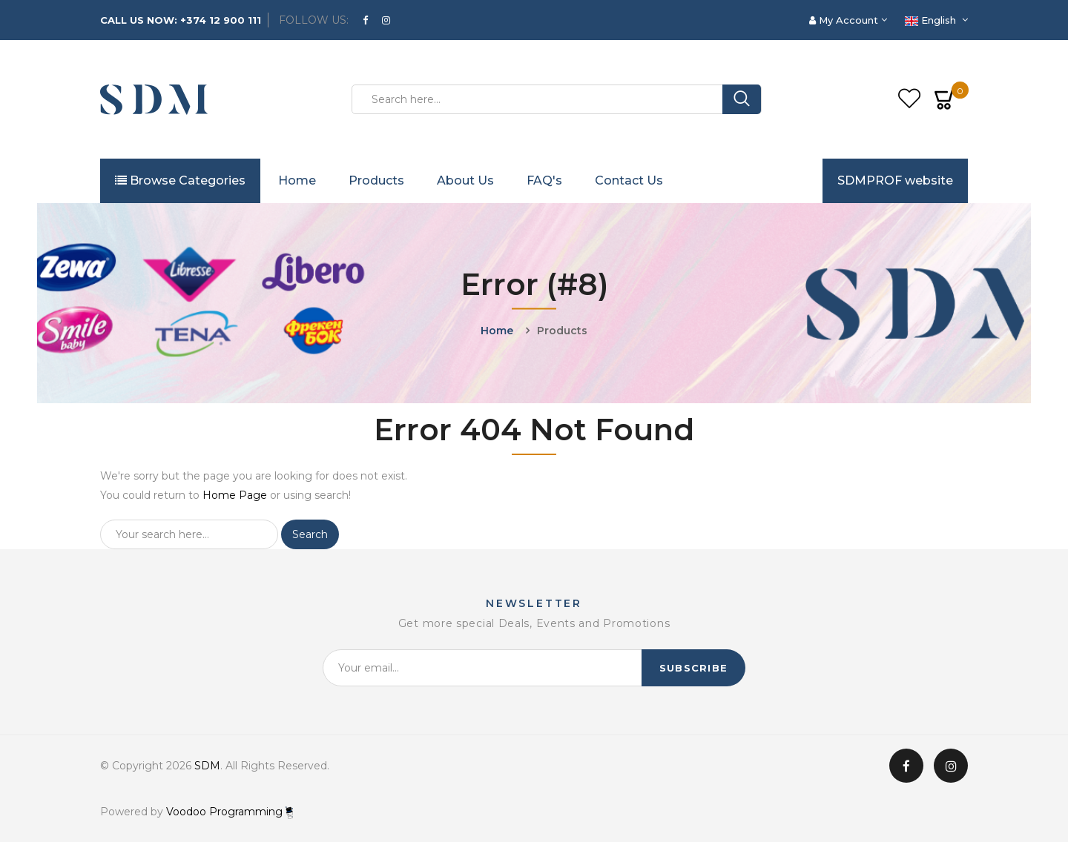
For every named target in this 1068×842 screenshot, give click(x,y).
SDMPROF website (895, 180)
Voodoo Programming (229, 811)
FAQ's (544, 180)
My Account (845, 20)
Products (376, 180)
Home (297, 180)
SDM (207, 765)
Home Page (234, 495)
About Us (465, 180)
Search (310, 534)
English (932, 20)
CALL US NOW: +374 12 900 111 (180, 20)
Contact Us (629, 180)
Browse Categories (180, 180)
